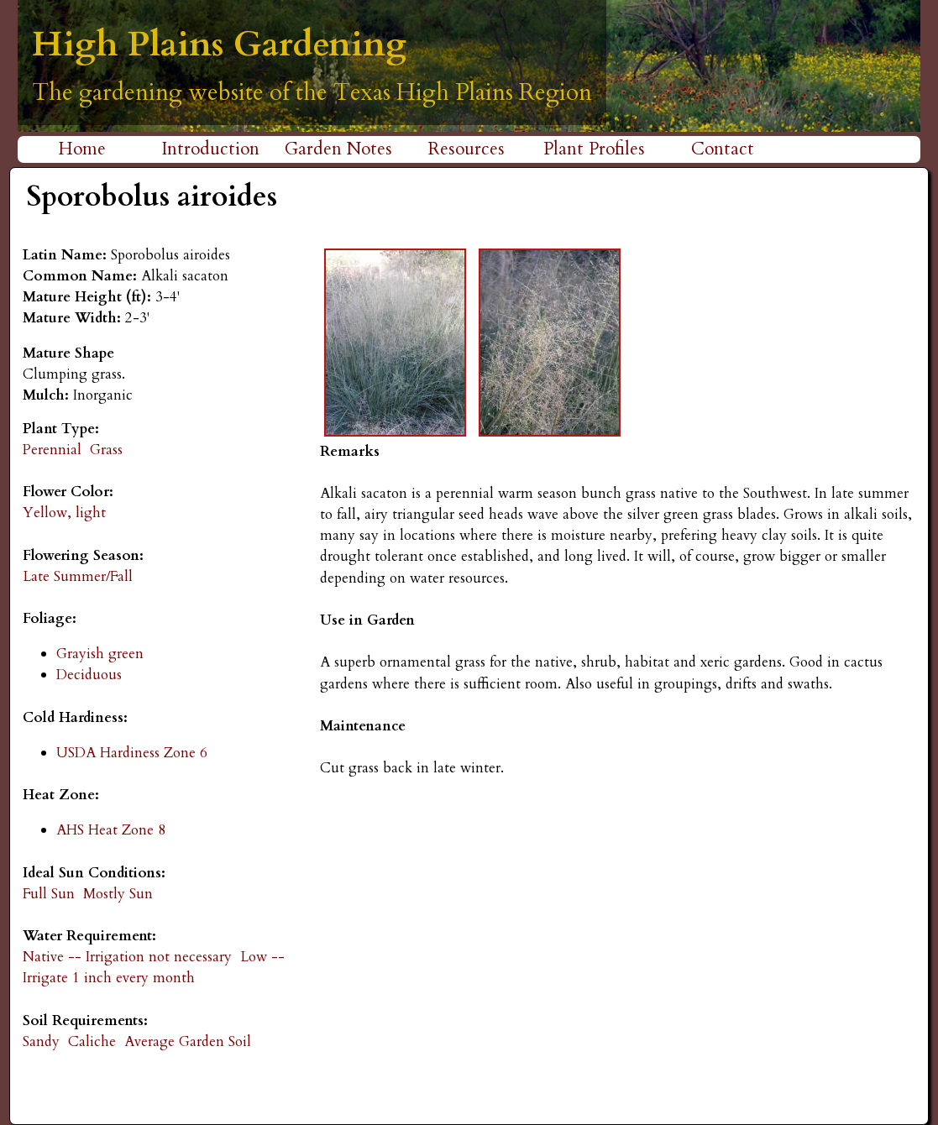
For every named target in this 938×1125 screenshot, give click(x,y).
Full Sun (49, 893)
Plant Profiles (594, 149)
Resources (466, 149)
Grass (106, 449)
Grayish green (100, 653)
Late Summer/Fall (78, 576)
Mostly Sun (118, 893)
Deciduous (89, 674)
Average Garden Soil (187, 1041)
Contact (722, 149)
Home (82, 149)
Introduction (210, 149)
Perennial (52, 449)
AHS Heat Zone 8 (110, 830)
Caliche (92, 1041)
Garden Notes (338, 149)
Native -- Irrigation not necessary (127, 956)
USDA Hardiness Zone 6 (131, 752)
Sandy (41, 1041)
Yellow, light (64, 512)
